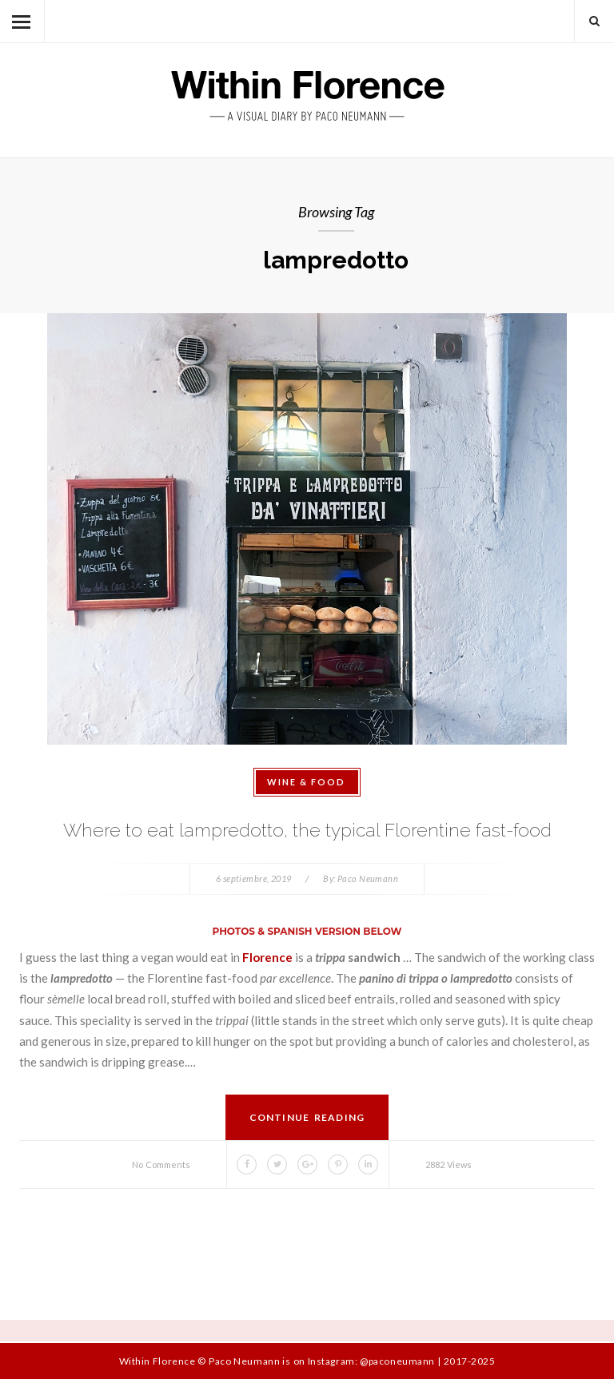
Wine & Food (306, 782)
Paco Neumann (367, 878)
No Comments (161, 1164)
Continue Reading (307, 1117)
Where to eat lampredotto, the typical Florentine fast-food (307, 830)
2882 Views (448, 1164)
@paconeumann (397, 1361)
